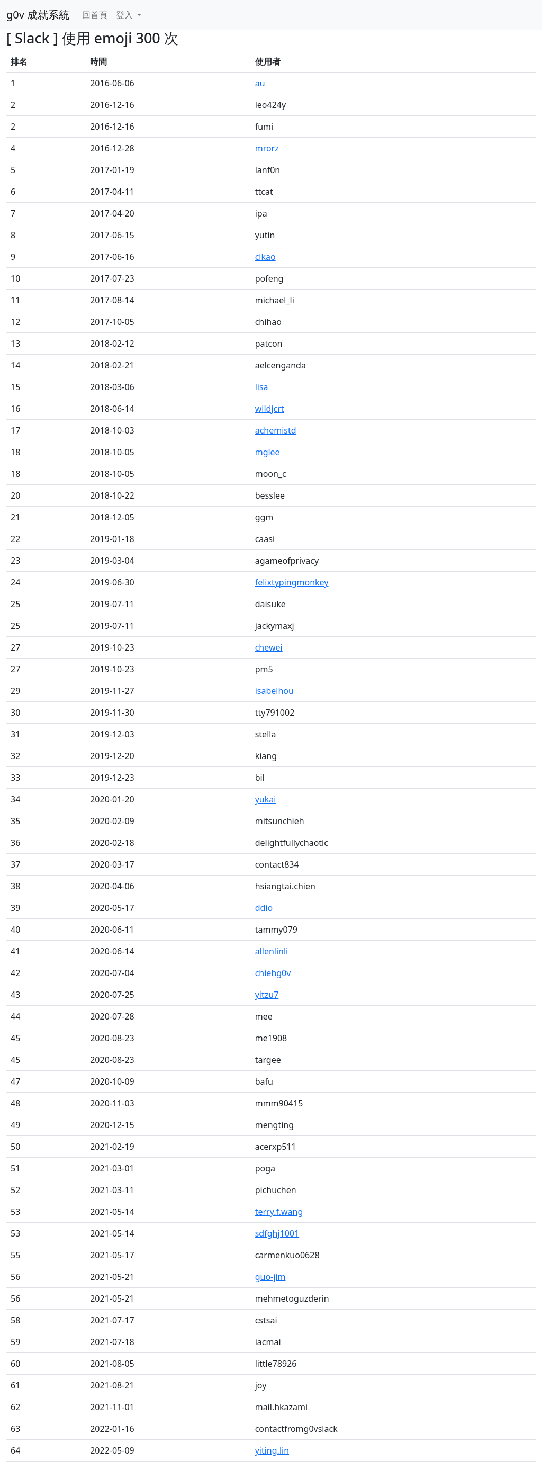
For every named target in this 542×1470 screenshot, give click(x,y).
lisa (261, 387)
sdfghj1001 (277, 1233)
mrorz (267, 148)
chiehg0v (273, 973)
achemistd (275, 430)
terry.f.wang (279, 1212)
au (260, 83)
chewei (269, 647)
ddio (264, 908)
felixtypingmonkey (292, 582)
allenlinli (271, 951)
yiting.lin (272, 1450)
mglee (267, 452)
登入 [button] (125, 15)
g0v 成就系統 (37, 14)
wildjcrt (269, 408)
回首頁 (94, 15)
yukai (265, 799)
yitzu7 (267, 994)
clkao (265, 257)
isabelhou (274, 691)
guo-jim (270, 1277)
